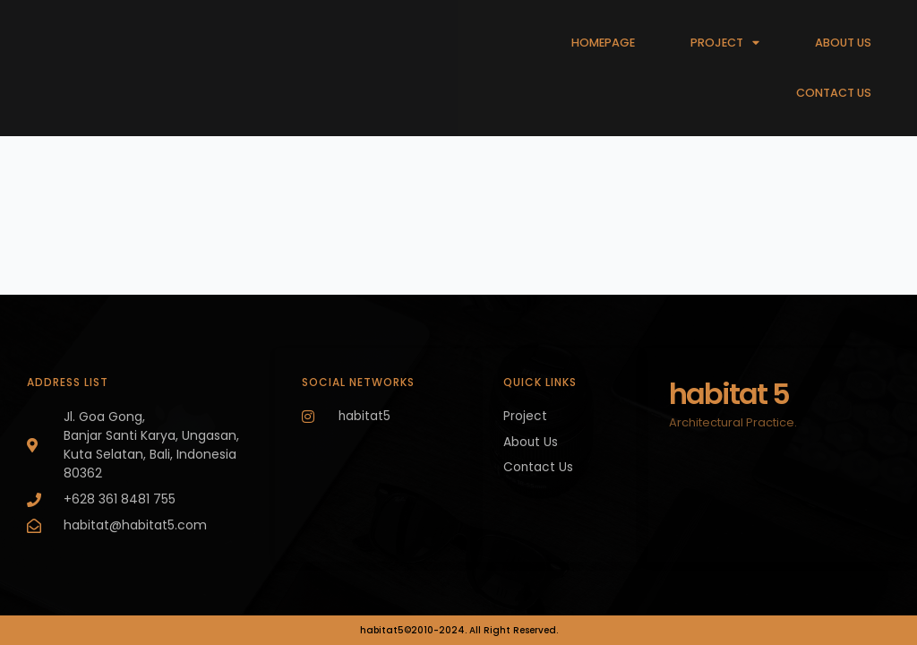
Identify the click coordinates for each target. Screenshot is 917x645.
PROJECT (724, 43)
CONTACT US (833, 92)
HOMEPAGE (603, 42)
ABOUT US (843, 42)
